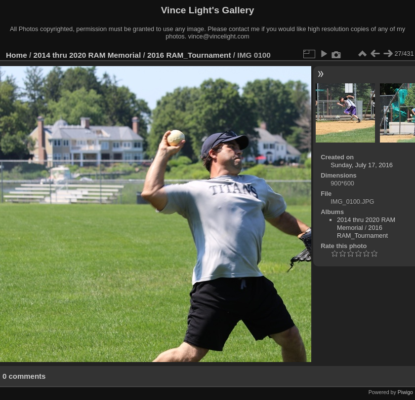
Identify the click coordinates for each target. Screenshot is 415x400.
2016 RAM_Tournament (189, 55)
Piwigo (405, 392)
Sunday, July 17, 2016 (362, 165)
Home (16, 55)
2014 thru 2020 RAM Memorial (87, 55)
